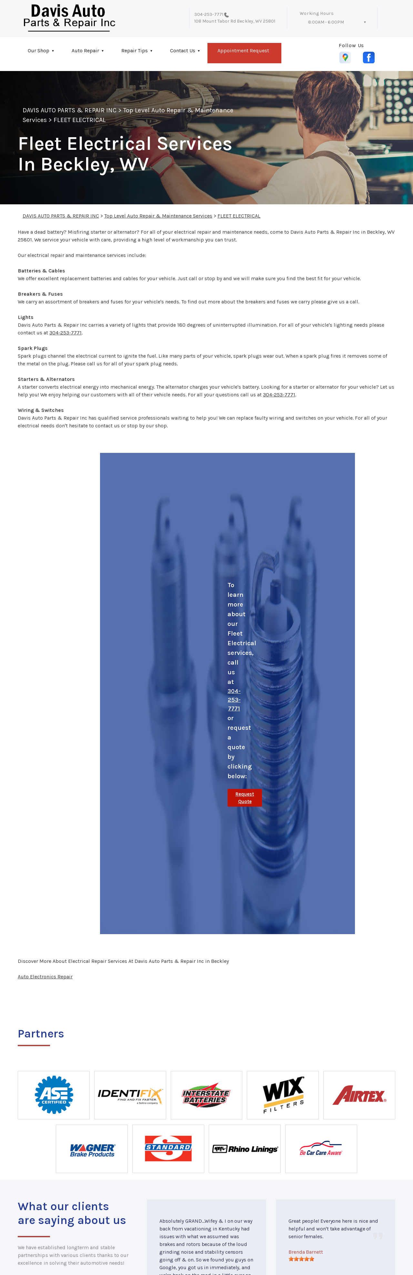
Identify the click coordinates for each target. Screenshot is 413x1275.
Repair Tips (134, 50)
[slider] (301, 1258)
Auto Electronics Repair (45, 977)
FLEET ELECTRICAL (80, 120)
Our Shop (38, 50)
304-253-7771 (208, 14)
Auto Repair (85, 50)
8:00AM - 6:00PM (326, 22)
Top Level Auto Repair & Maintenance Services (158, 216)
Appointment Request (243, 50)
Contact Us (182, 50)
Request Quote (245, 797)
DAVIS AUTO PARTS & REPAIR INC (69, 110)
